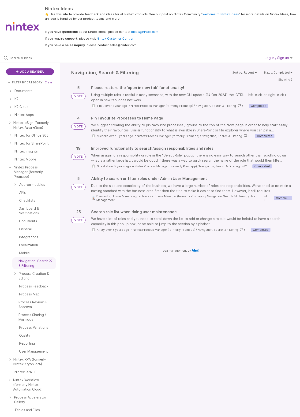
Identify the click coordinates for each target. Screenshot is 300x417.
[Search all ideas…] (36, 58)
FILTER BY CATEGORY (25, 82)
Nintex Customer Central (115, 38)
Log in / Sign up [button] (278, 58)
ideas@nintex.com (144, 32)
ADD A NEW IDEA (30, 71)
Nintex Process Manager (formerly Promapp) (162, 106)
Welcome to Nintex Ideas (220, 14)
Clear (48, 82)
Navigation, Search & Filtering (215, 106)
